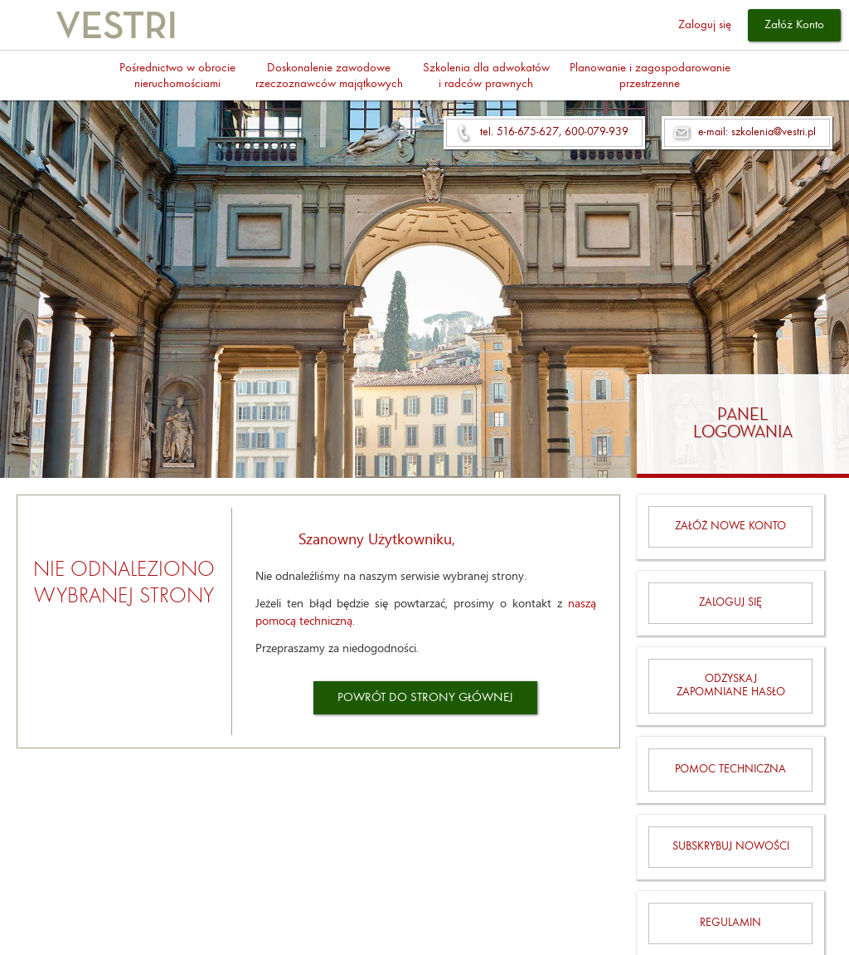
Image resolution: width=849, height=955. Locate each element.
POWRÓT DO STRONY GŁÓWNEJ (425, 698)
